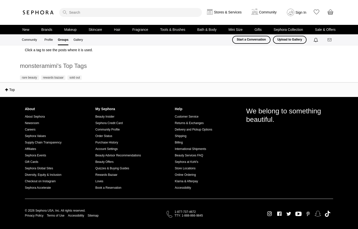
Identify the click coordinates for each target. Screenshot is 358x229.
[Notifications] (316, 40)
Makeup (70, 30)
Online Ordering (185, 175)
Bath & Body (207, 30)
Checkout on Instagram (40, 181)
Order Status (103, 136)
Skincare (95, 30)
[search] (130, 12)
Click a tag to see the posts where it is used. (59, 50)
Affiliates (30, 149)
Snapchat (318, 214)
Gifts (258, 30)
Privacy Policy (34, 215)
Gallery (78, 40)
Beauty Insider (105, 116)
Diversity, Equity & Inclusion (43, 175)
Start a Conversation (251, 39)
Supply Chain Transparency (43, 142)
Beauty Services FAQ (189, 155)
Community (29, 40)
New (25, 30)
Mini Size (235, 30)
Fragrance (140, 30)
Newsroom (32, 123)
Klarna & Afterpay (186, 181)
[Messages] (330, 40)
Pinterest (308, 214)
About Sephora (35, 116)
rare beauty (29, 77)
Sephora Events (35, 155)
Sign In (301, 12)
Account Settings (106, 149)
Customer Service (186, 116)
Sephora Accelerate (38, 187)
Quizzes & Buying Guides (112, 168)
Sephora (38, 12)
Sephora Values (35, 136)
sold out (74, 77)
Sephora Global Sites (39, 168)
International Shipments (190, 149)
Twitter (289, 214)
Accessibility (183, 187)
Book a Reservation (108, 187)
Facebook (279, 214)
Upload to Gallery (289, 39)
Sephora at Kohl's (186, 162)
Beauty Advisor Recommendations (118, 155)
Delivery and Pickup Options (193, 129)
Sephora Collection (288, 30)
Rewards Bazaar (106, 175)
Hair (117, 30)
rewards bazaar (53, 77)
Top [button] (12, 90)
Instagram (270, 214)
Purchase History (106, 142)
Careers (30, 129)
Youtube (298, 214)
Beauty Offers (104, 162)
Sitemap (93, 215)
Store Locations (185, 168)
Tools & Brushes (172, 30)
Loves (99, 181)
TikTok (327, 214)
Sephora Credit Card (109, 123)
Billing (179, 142)
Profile (49, 40)
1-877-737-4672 (185, 212)
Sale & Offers (325, 30)
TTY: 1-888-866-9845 (189, 215)
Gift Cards (31, 162)
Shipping (180, 136)
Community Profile (107, 129)
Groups (63, 40)
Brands (46, 30)
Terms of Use (56, 215)
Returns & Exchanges (189, 123)
